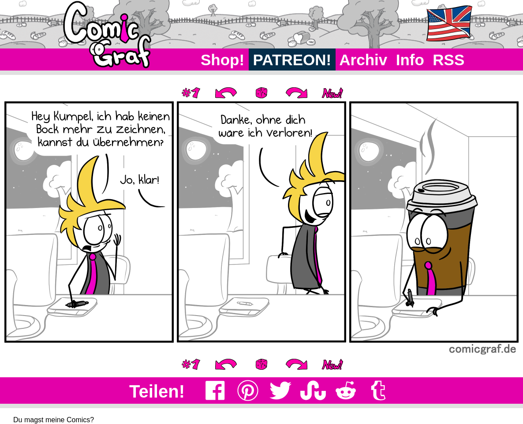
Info (410, 59)
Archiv (364, 59)
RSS (449, 59)
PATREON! (292, 59)
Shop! (222, 59)
